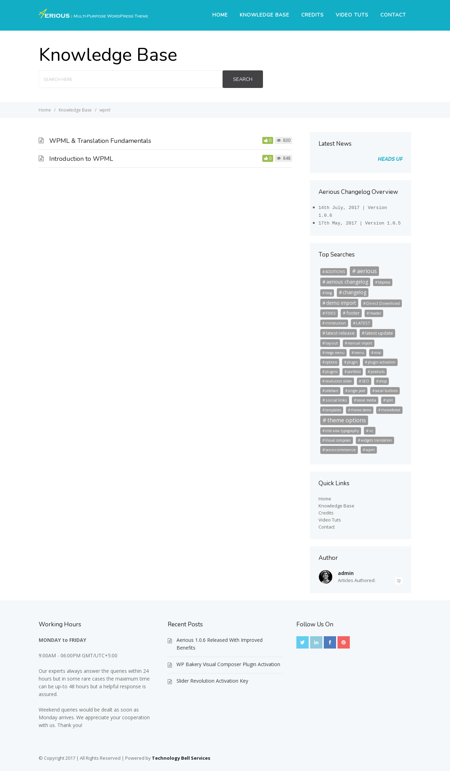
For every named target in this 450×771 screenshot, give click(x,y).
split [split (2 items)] (389, 398)
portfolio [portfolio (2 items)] (354, 369)
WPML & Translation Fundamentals (100, 141)
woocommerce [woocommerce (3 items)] (341, 447)
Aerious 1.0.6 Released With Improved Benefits (219, 641)
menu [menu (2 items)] (359, 350)
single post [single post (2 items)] (356, 388)
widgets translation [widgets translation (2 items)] (376, 438)
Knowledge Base (264, 15)
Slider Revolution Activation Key (212, 678)
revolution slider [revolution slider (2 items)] (338, 379)
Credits (312, 15)
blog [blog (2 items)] (328, 290)
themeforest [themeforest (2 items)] (390, 407)
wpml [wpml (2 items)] (370, 447)
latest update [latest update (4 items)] (379, 331)
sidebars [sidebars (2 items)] (331, 388)
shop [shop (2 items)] (383, 379)
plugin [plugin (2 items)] (352, 360)
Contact (393, 15)
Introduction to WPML (81, 158)
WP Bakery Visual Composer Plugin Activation (228, 662)
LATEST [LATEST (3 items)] (363, 320)
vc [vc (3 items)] (371, 428)
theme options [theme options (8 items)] (346, 418)
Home (220, 15)
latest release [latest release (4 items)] (340, 331)
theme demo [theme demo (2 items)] (361, 407)
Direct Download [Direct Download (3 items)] (383, 301)
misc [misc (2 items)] (377, 350)
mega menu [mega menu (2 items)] (335, 350)
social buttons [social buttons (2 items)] (386, 388)
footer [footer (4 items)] (353, 311)
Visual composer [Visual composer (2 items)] (338, 438)
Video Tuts (352, 15)
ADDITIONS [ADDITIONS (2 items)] (335, 269)
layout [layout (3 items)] (332, 340)
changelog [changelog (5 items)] (354, 290)
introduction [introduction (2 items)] (335, 320)
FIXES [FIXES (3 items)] (331, 311)
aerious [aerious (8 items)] (367, 269)
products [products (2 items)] (378, 369)
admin (346, 571)
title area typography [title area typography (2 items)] (342, 428)
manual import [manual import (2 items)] (360, 341)
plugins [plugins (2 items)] (331, 369)
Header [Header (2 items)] (375, 311)
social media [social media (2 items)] (366, 398)
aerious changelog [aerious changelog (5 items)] (347, 279)
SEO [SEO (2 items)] (365, 379)
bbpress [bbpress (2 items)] (384, 280)
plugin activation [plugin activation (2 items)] (382, 360)
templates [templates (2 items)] (333, 407)
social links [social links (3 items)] (336, 397)
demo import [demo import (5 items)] (341, 300)
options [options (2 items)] (331, 360)
